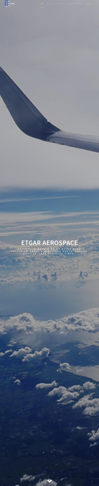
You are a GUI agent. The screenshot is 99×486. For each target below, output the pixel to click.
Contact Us (89, 3)
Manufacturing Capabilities (75, 3)
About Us (49, 3)
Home (42, 3)
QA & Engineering (59, 3)
